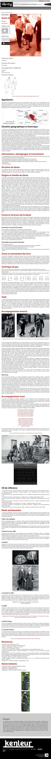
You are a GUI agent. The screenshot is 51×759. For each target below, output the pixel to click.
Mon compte (46, 1)
